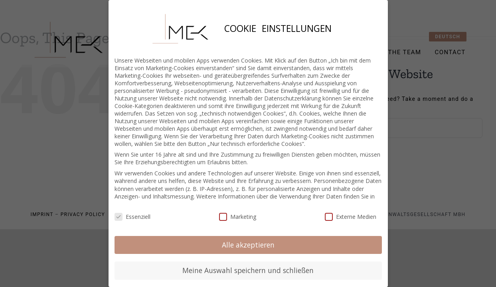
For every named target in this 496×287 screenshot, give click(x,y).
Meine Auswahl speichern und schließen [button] (248, 266)
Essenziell (132, 212)
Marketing (237, 212)
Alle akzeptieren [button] (248, 240)
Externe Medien (350, 212)
